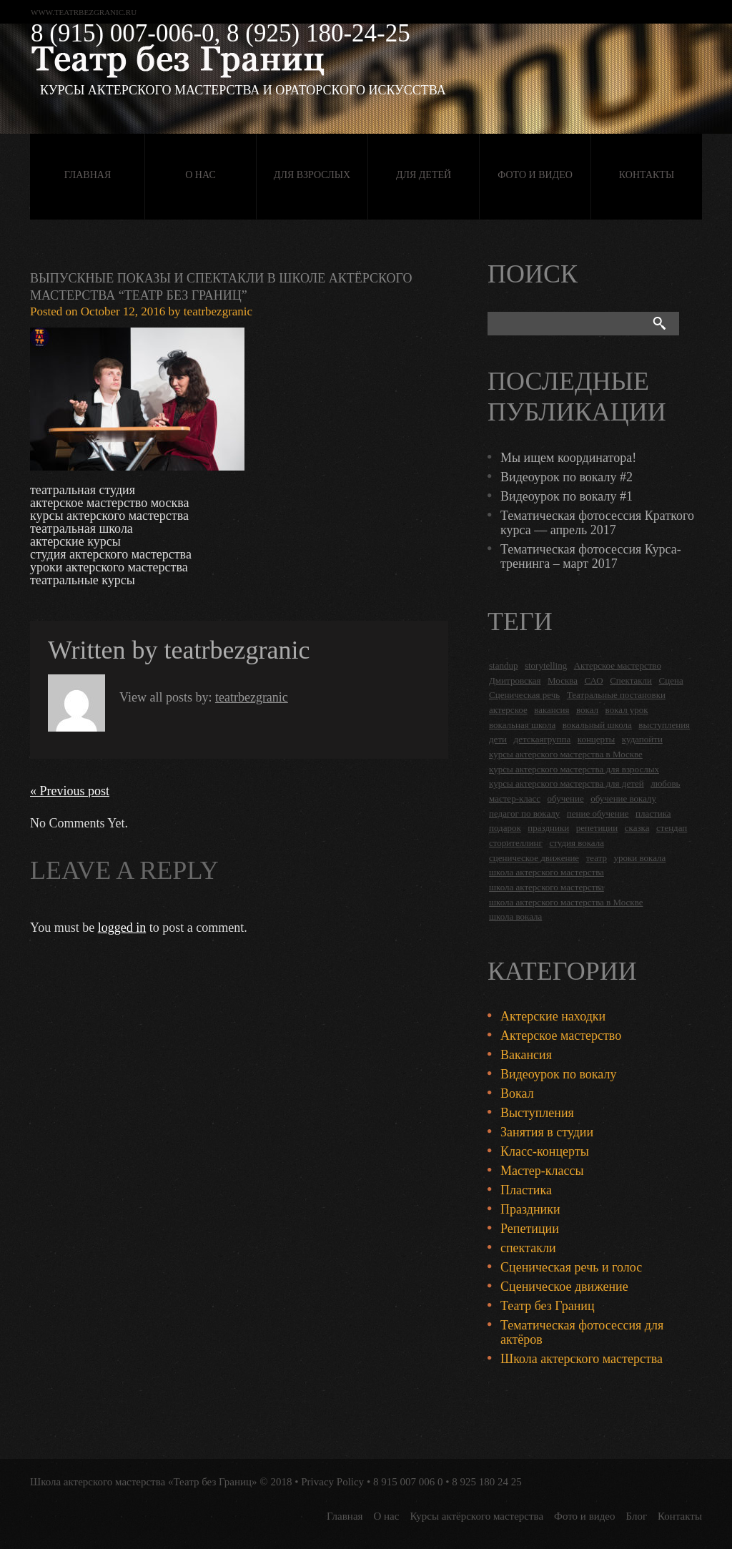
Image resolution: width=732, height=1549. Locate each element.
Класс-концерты (544, 1151)
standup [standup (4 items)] (503, 665)
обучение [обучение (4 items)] (566, 798)
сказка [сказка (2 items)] (637, 827)
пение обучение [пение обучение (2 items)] (598, 813)
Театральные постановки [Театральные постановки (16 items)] (616, 694)
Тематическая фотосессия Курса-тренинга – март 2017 (590, 556)
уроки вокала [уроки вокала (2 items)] (640, 857)
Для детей (423, 174)
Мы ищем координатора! (568, 458)
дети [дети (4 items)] (498, 739)
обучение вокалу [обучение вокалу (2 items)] (623, 798)
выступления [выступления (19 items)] (664, 724)
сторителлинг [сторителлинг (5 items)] (516, 842)
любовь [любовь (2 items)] (665, 783)
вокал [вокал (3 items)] (587, 709)
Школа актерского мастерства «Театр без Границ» (143, 1481)
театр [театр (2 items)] (596, 857)
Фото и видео (535, 174)
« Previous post (69, 791)
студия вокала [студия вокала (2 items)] (576, 842)
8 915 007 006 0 (408, 1481)
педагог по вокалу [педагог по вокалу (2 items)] (524, 813)
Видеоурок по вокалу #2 (566, 477)
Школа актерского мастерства (581, 1359)
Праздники (530, 1209)
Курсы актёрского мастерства (476, 1516)
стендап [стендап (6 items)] (671, 827)
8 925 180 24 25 (487, 1481)
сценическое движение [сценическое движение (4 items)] (534, 857)
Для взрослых (312, 174)
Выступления (537, 1113)
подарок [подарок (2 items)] (505, 827)
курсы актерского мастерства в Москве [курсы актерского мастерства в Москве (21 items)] (566, 754)
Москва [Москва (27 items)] (563, 680)
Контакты (646, 174)
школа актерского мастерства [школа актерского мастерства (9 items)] (546, 887)
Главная (88, 174)
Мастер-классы (542, 1171)
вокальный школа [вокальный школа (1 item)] (597, 724)
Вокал (517, 1093)
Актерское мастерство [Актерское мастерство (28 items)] (617, 665)
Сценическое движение (564, 1286)
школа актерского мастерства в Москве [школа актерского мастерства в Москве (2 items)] (566, 902)
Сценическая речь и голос (571, 1267)
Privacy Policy (332, 1481)
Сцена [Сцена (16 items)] (671, 680)
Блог (637, 1516)
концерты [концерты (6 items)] (596, 739)
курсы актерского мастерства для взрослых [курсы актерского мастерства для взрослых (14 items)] (574, 769)
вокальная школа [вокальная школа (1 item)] (522, 724)
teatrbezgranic (218, 311)
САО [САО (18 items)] (593, 680)
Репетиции (529, 1228)
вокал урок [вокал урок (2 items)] (626, 709)
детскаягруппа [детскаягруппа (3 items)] (542, 739)
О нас (200, 174)
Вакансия (526, 1055)
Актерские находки (552, 1016)
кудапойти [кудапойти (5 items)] (642, 739)
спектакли (528, 1248)
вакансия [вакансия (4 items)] (551, 709)
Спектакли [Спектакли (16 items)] (631, 680)
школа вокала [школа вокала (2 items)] (515, 916)
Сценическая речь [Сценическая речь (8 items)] (524, 694)
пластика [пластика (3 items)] (653, 813)
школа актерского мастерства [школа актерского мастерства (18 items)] (546, 872)
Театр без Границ (547, 1306)
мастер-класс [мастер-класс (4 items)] (514, 798)
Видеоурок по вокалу (558, 1074)
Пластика (526, 1190)
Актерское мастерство (560, 1035)
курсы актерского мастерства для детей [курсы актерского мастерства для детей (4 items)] (566, 783)
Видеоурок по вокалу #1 (566, 496)
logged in (122, 927)
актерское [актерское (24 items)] (508, 709)
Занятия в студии (546, 1132)
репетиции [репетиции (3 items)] (597, 827)
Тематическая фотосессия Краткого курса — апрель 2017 (597, 522)
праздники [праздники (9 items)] (548, 827)
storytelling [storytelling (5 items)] (546, 665)
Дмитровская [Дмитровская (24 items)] (515, 680)
